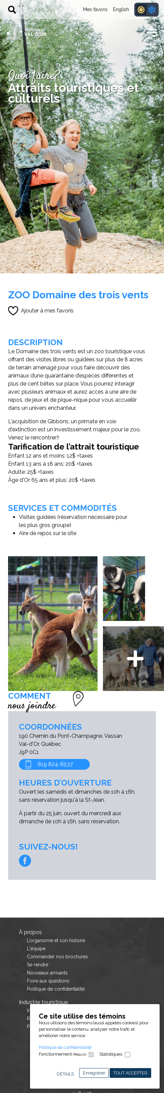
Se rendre (37, 964)
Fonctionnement (62, 1054)
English (121, 9)
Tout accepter (130, 1072)
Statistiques (110, 1054)
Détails (65, 1074)
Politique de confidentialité (65, 1047)
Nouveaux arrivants (47, 972)
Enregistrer (94, 1072)
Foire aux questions (48, 981)
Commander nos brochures (57, 956)
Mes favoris (95, 9)
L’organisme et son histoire (56, 940)
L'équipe (36, 948)
